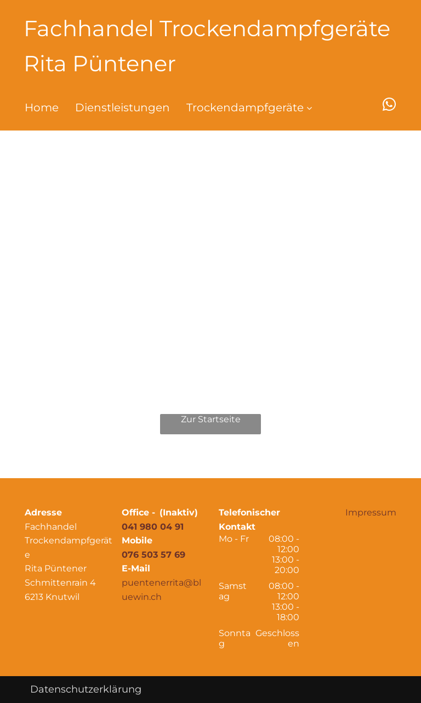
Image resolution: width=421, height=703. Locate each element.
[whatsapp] (389, 106)
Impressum (370, 512)
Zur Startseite (211, 419)
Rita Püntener (100, 63)
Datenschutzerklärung (85, 689)
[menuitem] (33, 107)
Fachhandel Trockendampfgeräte (207, 28)
